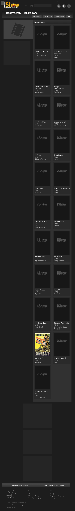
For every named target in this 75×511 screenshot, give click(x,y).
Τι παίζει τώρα (54, 494)
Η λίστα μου (31, 494)
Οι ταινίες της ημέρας (34, 498)
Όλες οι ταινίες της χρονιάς (36, 496)
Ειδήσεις (52, 498)
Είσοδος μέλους (11, 493)
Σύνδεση (58, 2)
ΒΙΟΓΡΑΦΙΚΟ (36, 16)
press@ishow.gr (19, 505)
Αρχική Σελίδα (10, 491)
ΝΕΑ (69, 16)
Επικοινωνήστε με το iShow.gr (20, 485)
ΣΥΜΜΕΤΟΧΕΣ (48, 16)
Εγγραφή (68, 2)
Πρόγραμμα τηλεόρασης (57, 496)
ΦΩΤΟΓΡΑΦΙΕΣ (60, 16)
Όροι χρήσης (10, 497)
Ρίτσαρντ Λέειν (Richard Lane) (21, 13)
